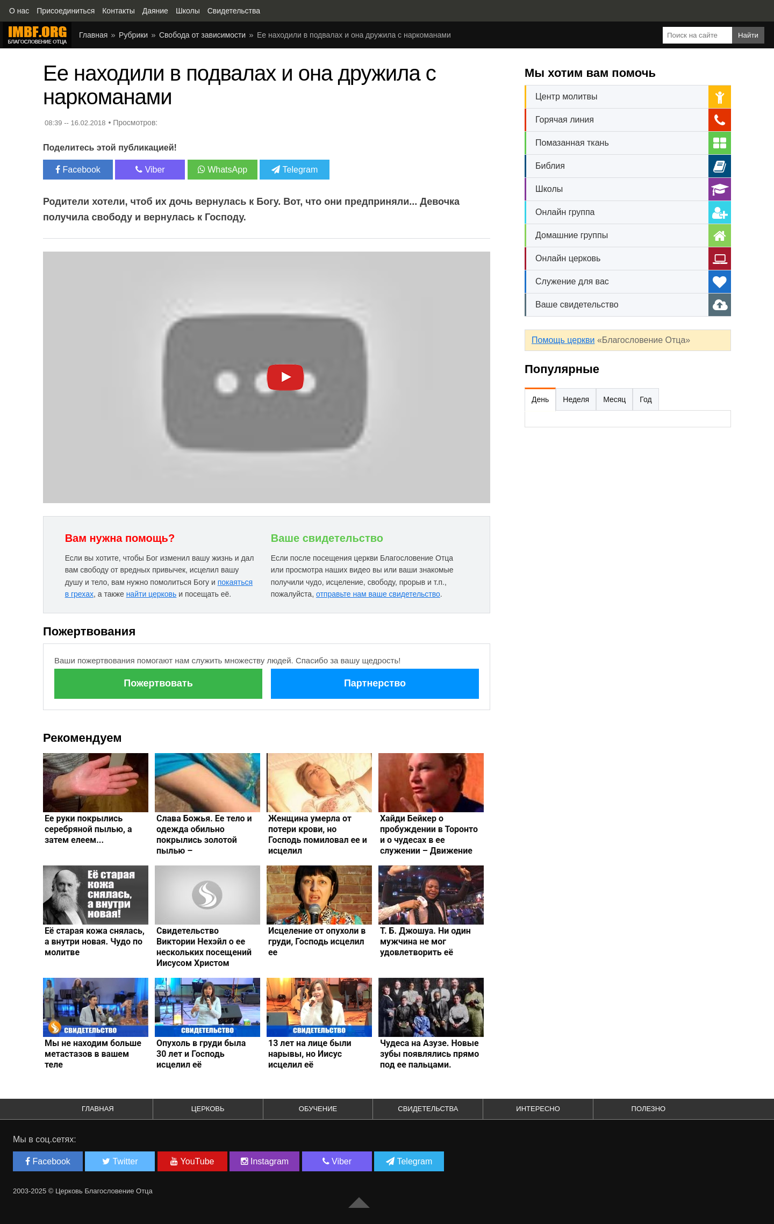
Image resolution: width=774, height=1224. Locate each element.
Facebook (78, 169)
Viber (150, 169)
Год (645, 399)
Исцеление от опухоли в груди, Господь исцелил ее (317, 941)
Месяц (614, 399)
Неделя (576, 399)
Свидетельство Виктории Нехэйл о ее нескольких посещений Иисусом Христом (204, 947)
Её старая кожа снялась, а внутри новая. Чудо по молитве (95, 941)
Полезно (649, 1109)
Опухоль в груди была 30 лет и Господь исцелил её (201, 1054)
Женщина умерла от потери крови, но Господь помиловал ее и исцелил (317, 834)
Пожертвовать (158, 683)
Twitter (120, 1161)
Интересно (538, 1109)
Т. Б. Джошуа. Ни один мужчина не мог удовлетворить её (425, 941)
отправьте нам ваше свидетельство (378, 594)
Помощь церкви (563, 340)
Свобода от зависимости (202, 35)
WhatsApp (222, 169)
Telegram (294, 169)
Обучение (318, 1109)
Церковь (208, 1109)
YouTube (192, 1161)
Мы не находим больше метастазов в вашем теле (93, 1054)
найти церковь (151, 594)
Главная (93, 35)
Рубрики (133, 35)
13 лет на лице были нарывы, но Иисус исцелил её (310, 1054)
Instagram (265, 1161)
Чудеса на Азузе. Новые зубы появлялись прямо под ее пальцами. (429, 1054)
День (540, 399)
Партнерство (375, 683)
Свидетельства (428, 1109)
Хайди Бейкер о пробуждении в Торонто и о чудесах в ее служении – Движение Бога (429, 840)
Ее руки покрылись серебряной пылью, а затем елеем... (88, 829)
